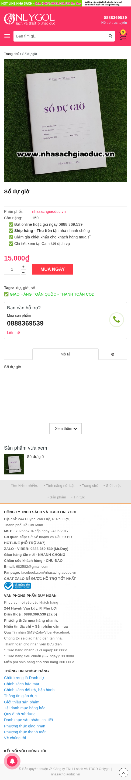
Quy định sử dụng (20, 714)
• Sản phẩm (56, 497)
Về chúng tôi (15, 738)
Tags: (9, 288)
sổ (33, 288)
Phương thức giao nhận (24, 726)
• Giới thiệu (113, 486)
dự (18, 288)
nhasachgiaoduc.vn (65, 774)
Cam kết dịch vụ (56, 243)
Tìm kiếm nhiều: (24, 485)
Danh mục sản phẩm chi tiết (28, 720)
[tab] (65, 354)
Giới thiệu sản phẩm (21, 702)
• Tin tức (78, 497)
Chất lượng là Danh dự (24, 678)
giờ (26, 288)
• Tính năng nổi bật (59, 486)
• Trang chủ (89, 486)
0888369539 (115, 17)
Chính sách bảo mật (21, 684)
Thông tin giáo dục (20, 696)
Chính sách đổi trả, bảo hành (29, 690)
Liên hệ (13, 332)
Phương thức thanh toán (25, 732)
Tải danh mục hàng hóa (25, 708)
